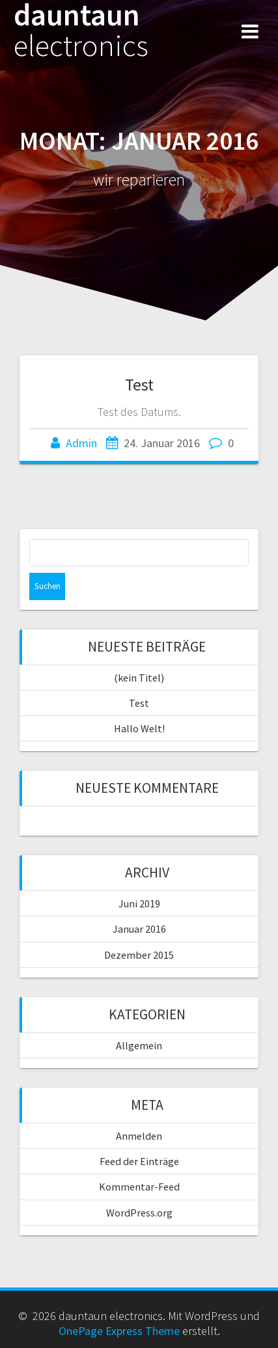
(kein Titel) (139, 677)
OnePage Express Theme (119, 1330)
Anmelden (139, 1135)
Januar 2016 (139, 928)
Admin (81, 442)
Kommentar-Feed (139, 1186)
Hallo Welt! (139, 728)
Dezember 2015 (139, 954)
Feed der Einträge (139, 1161)
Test (139, 384)
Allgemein (139, 1045)
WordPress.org (139, 1212)
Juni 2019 (139, 903)
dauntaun (81, 30)
